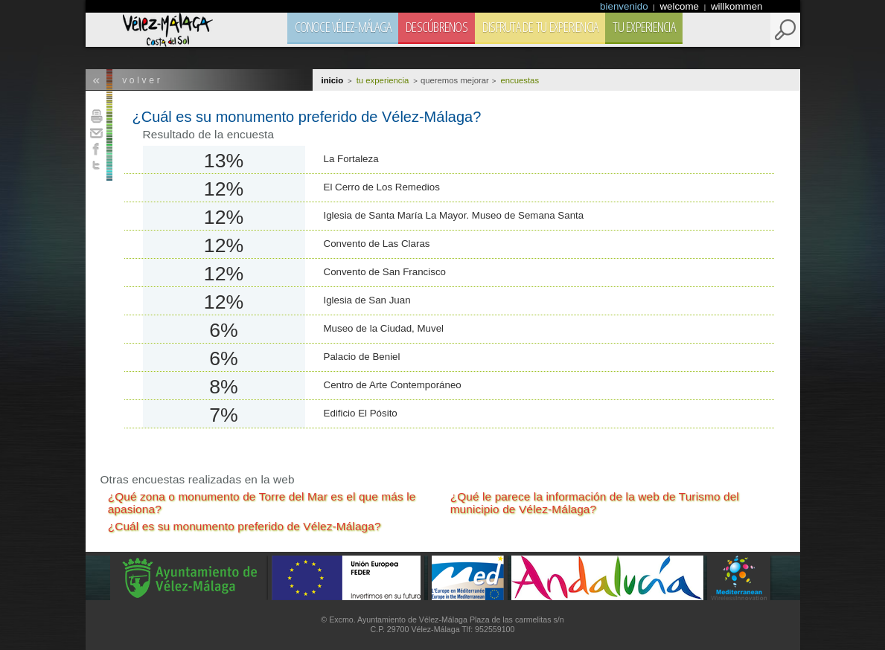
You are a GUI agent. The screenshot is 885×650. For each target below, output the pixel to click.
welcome (680, 6)
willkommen (737, 6)
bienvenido (625, 6)
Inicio (333, 80)
